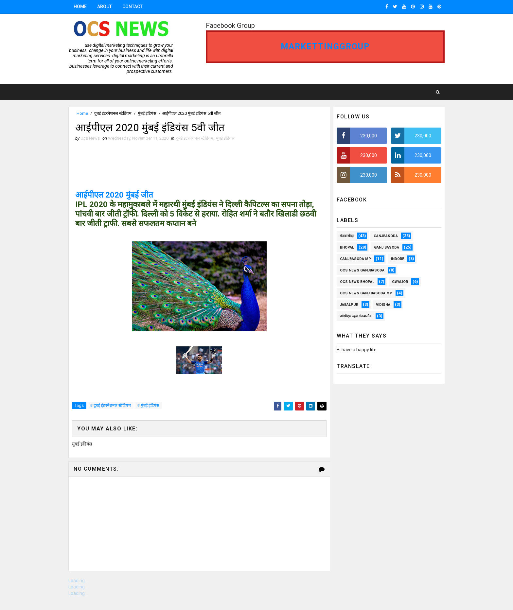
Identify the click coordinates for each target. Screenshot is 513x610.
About (104, 6)
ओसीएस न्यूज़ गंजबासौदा (356, 316)
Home (80, 6)
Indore (397, 259)
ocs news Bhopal (357, 282)
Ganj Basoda (386, 247)
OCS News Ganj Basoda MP (366, 293)
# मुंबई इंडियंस (148, 405)
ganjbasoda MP (355, 259)
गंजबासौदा (347, 236)
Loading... (78, 580)
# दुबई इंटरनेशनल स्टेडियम (110, 405)
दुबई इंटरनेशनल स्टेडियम (113, 113)
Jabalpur (349, 305)
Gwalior (400, 282)
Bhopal (347, 247)
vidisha (383, 305)
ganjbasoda (386, 236)
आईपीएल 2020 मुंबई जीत (114, 195)
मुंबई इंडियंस (147, 113)
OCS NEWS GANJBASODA (362, 270)
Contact (132, 6)
